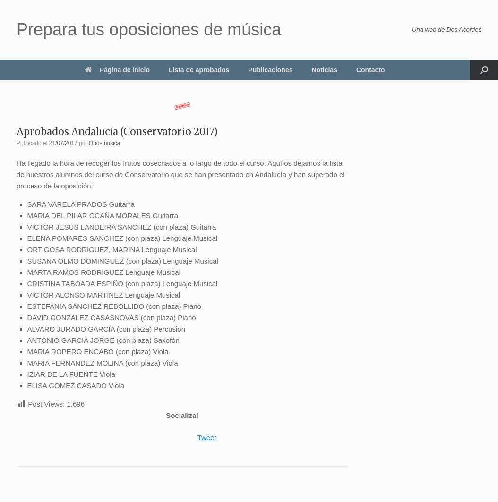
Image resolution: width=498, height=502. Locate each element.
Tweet (206, 438)
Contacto (370, 70)
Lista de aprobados (199, 70)
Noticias (324, 70)
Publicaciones (270, 70)
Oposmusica (104, 143)
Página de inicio (117, 70)
